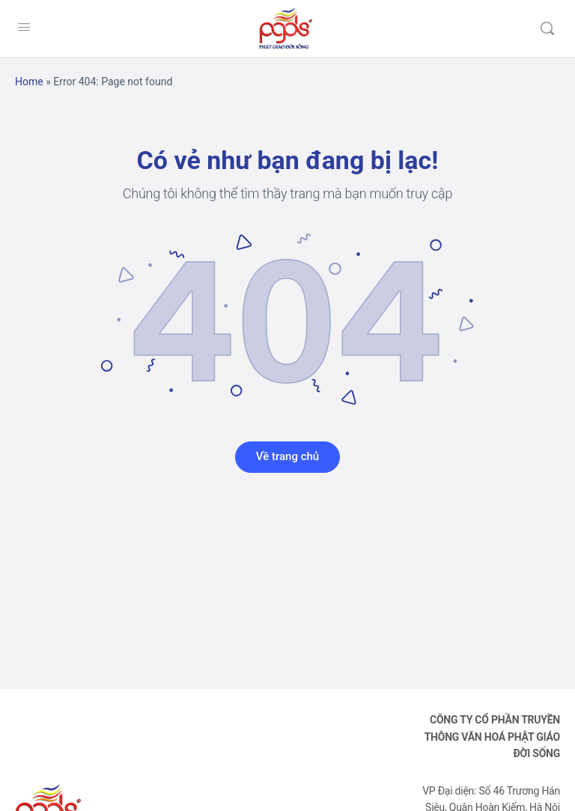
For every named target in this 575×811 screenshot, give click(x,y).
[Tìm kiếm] (547, 28)
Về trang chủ (287, 456)
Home (29, 82)
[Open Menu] (24, 27)
